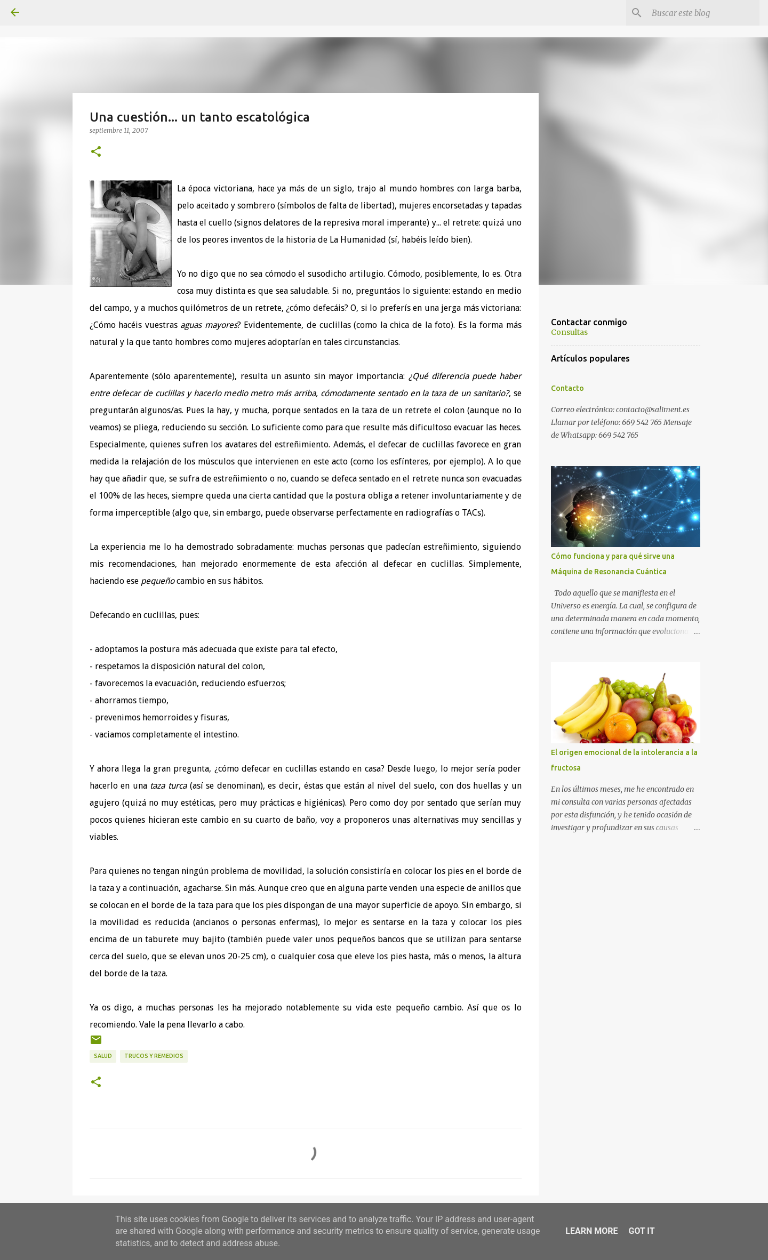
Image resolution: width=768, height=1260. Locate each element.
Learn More (591, 1231)
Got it (641, 1231)
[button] (96, 152)
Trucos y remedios (153, 1056)
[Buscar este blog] (703, 13)
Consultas (569, 332)
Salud (103, 1056)
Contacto (567, 388)
